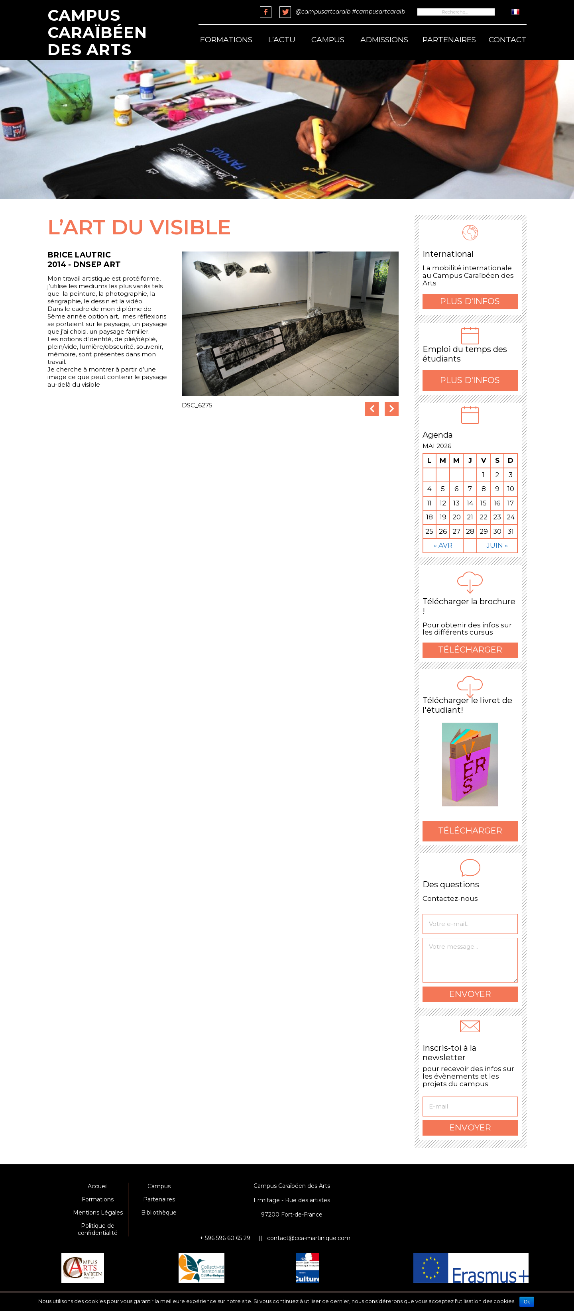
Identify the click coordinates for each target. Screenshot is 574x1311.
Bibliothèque (159, 1212)
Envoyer (470, 994)
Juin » (497, 545)
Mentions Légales (98, 1212)
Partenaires (449, 39)
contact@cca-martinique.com (308, 1238)
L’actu (281, 39)
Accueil (98, 1186)
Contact (508, 39)
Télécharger (470, 650)
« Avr (443, 545)
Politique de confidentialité (98, 1229)
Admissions (384, 39)
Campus (327, 39)
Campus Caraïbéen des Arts (97, 32)
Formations (226, 39)
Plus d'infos (470, 301)
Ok (527, 1302)
